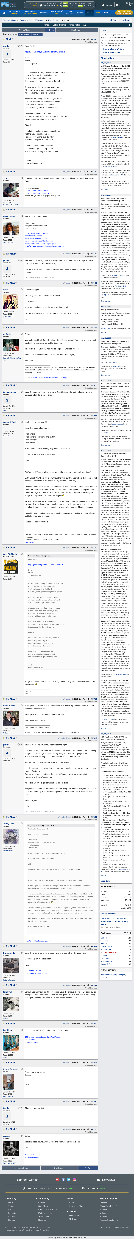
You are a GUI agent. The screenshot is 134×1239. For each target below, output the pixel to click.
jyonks (67, 172)
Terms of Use (105, 1227)
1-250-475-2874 (85, 3)
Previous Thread (23, 30)
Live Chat (72, 6)
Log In (126, 20)
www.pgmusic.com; (12, 1230)
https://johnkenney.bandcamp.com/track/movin (45, 52)
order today (113, 363)
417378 (94, 210)
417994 (94, 1101)
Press (10, 1209)
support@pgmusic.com (43, 1230)
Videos (103, 1213)
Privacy (116, 1227)
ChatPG (104, 30)
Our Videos (29, 542)
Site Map (125, 1227)
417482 (94, 283)
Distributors (13, 1213)
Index (50, 30)
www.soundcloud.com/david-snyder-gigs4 (40, 243)
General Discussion (37, 20)
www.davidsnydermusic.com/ (36, 238)
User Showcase (54, 20)
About (10, 1203)
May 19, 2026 (106, 195)
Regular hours (105, 329)
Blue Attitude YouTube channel (36, 973)
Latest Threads (59, 25)
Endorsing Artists (45, 1213)
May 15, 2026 (106, 306)
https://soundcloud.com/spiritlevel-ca (38, 193)
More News (105, 881)
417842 (94, 738)
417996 (94, 1129)
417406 (94, 254)
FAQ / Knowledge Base (110, 1206)
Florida (5, 1018)
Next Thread (76, 30)
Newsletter (108, 1179)
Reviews (42, 1220)
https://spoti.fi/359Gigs (33, 236)
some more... (33, 1042)
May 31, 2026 (106, 63)
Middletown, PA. (8, 316)
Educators (12, 1216)
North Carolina (8, 242)
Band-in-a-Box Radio (47, 1209)
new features (117, 366)
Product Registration (109, 1220)
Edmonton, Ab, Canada (11, 204)
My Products (74, 1219)
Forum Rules (74, 25)
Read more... (105, 190)
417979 (94, 1062)
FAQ (84, 25)
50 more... (32, 1039)
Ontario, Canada (9, 980)
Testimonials (43, 1216)
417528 (94, 327)
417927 (94, 985)
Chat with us (92, 1188)
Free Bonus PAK (117, 175)
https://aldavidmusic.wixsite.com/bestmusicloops (49, 378)
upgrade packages (111, 166)
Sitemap (11, 1220)
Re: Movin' (11, 172)
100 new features (116, 137)
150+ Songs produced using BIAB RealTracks (42, 1037)
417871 (94, 946)
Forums (22, 20)
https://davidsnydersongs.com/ (36, 233)
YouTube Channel (31, 1157)
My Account (74, 1216)
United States (8, 851)
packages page (106, 295)
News (71, 1203)
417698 (94, 415)
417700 (94, 547)
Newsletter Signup (77, 1206)
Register (114, 20)
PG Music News (107, 58)
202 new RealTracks (120, 674)
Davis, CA (6, 410)
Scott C (67, 254)
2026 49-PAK (108, 720)
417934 (94, 1023)
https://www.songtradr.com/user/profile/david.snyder (44, 246)
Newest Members (108, 914)
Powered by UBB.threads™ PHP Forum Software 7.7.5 (67, 1237)
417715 (94, 699)
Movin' (9, 39)
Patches (103, 1203)
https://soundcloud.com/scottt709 (37, 191)
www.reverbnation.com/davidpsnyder (39, 241)
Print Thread (24, 34)
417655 (94, 385)
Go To (37, 34)
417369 (94, 172)
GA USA (6, 436)
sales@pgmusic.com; (27, 1230)
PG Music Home (9, 20)
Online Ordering (89, 6)
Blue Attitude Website (33, 971)
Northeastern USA (9, 1163)
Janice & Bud (64, 738)
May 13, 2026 (106, 381)
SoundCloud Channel (33, 1155)
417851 (94, 817)
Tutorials (103, 1216)
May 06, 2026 (106, 734)
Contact (11, 1206)
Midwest (6, 733)
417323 (94, 39)
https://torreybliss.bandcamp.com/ (37, 941)
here (108, 432)
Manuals (103, 1209)
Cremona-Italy (8, 1096)
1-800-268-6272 (73, 3)
